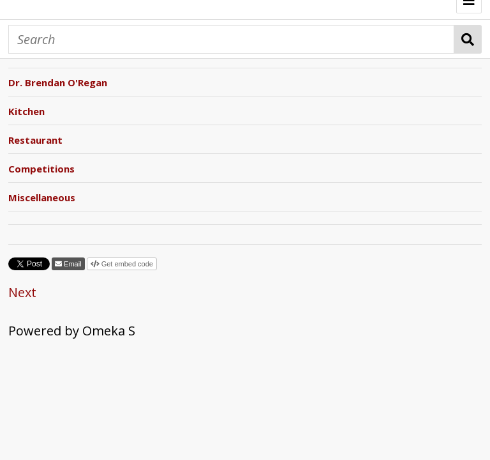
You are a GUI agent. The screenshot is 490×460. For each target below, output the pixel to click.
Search (468, 39)
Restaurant (35, 140)
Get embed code (126, 264)
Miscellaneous (41, 197)
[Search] (231, 39)
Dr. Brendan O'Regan (57, 82)
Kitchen (26, 111)
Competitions (41, 168)
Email (72, 264)
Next (22, 292)
